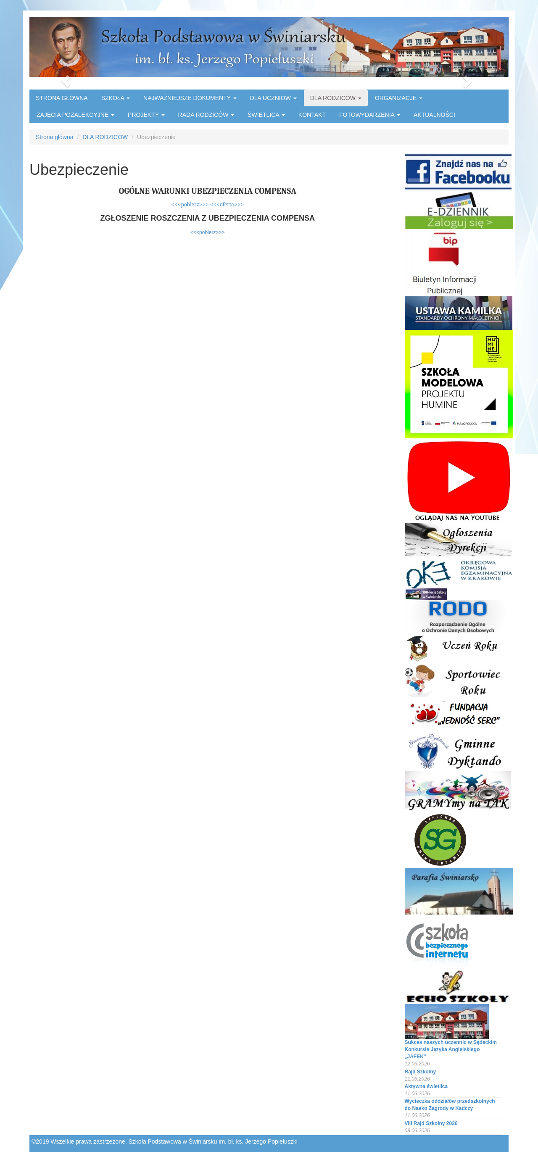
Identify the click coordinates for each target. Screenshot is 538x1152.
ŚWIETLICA (266, 114)
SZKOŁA (115, 98)
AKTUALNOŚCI (434, 114)
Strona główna (55, 137)
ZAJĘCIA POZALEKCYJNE (75, 114)
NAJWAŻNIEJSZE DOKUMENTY (190, 98)
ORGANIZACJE (398, 98)
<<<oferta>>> (227, 204)
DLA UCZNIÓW (273, 98)
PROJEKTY (146, 114)
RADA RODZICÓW (206, 114)
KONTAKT (312, 114)
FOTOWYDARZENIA (369, 114)
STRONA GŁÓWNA (62, 98)
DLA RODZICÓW (335, 98)
